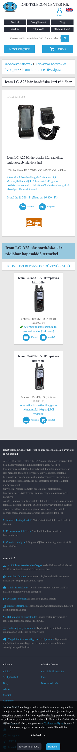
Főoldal (15, 22)
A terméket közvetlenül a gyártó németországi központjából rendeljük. (38, 409)
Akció (6, 688)
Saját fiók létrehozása (52, 671)
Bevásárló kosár (49, 683)
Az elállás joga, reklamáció (29, 598)
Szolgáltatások (38, 22)
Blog (62, 22)
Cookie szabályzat (53, 723)
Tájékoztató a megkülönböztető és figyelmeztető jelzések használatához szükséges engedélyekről (36, 643)
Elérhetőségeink (62, 29)
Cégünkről (38, 29)
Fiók (43, 677)
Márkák (15, 29)
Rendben (53, 746)
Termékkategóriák (19, 48)
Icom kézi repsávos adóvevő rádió (38, 266)
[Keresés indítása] (65, 38)
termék (58, 48)
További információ (29, 746)
